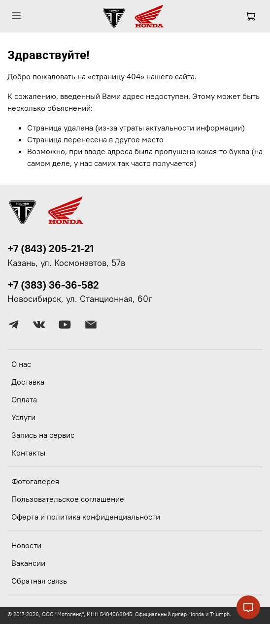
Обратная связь (39, 581)
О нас (21, 364)
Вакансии (28, 563)
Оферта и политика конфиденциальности (85, 517)
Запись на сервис (42, 435)
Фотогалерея (35, 481)
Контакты (28, 453)
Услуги (23, 417)
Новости (26, 545)
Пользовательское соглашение (67, 499)
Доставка (27, 382)
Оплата (24, 399)
